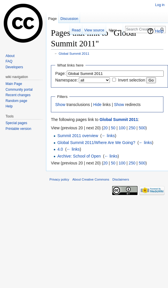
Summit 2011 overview (77, 135)
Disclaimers (120, 179)
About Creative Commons (90, 179)
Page (52, 18)
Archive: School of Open (79, 156)
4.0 (60, 149)
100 (122, 128)
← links (108, 135)
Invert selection (131, 80)
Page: (60, 73)
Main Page (13, 84)
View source (94, 30)
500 (142, 128)
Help (159, 31)
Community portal (19, 90)
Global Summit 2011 (74, 53)
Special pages (16, 123)
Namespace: (66, 80)
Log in (160, 5)
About (9, 56)
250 (132, 128)
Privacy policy (59, 179)
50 (113, 128)
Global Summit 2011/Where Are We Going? (96, 142)
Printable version (18, 129)
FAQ (8, 61)
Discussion (69, 18)
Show (60, 104)
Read (76, 30)
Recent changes (17, 95)
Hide (97, 104)
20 (105, 128)
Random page (16, 101)
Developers (14, 67)
